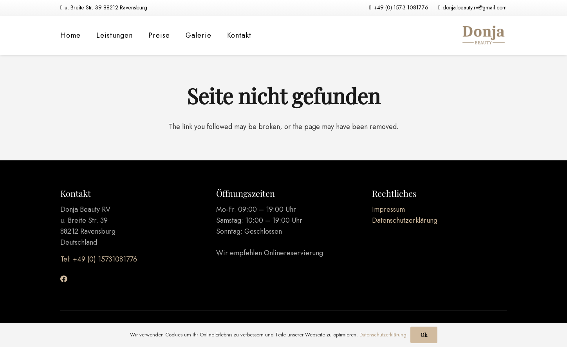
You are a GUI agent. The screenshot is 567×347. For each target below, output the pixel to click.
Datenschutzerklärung (404, 220)
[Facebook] (63, 278)
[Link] (483, 35)
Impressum (388, 209)
